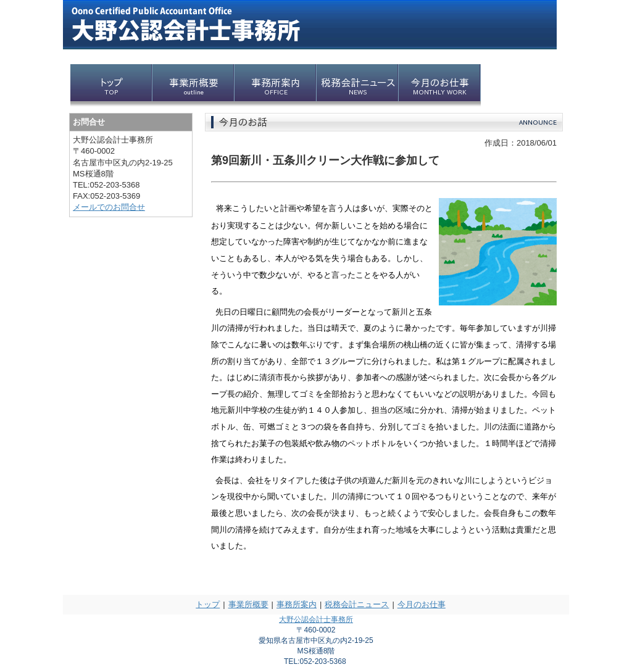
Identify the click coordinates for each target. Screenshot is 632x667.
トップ (208, 604)
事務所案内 (296, 604)
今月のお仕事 (421, 604)
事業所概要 (248, 604)
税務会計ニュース (357, 604)
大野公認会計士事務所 (316, 619)
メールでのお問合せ (109, 207)
